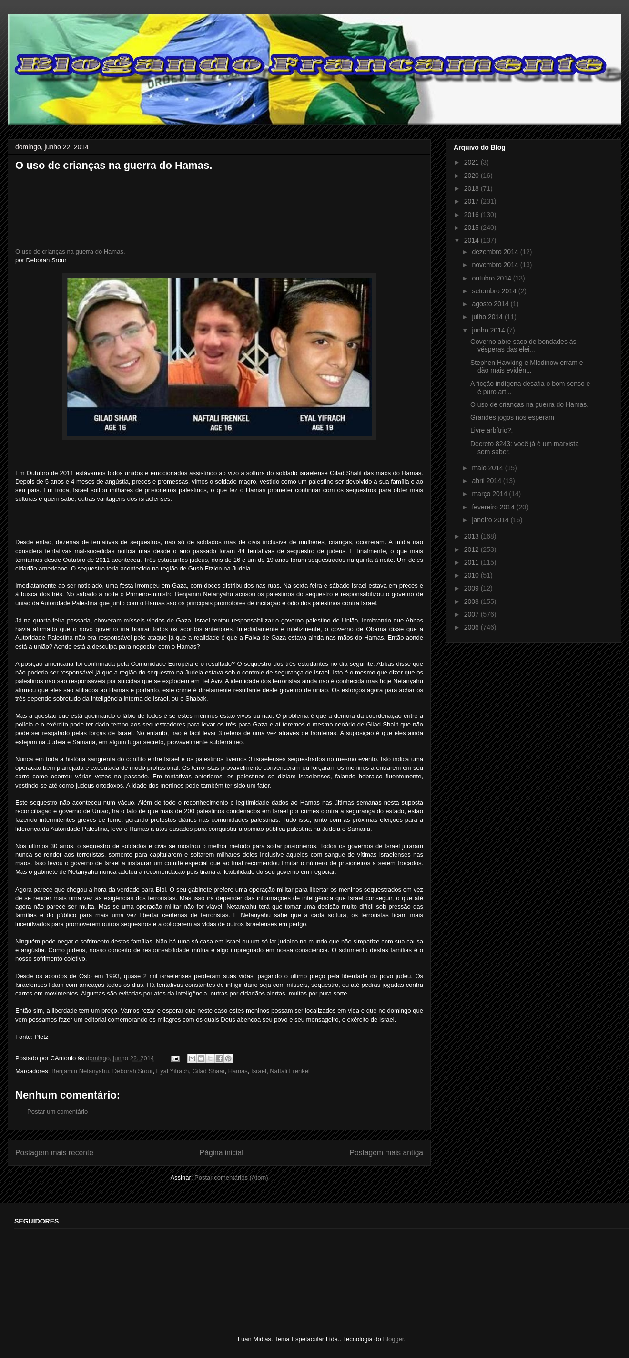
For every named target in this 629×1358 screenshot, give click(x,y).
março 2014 (490, 494)
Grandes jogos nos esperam (512, 417)
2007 (472, 614)
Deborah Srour (132, 1071)
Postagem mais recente (54, 1153)
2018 (472, 188)
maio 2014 (488, 468)
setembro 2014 (495, 291)
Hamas (238, 1071)
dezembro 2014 (496, 252)
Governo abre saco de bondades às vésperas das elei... (523, 345)
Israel (258, 1071)
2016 (472, 214)
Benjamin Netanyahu (80, 1071)
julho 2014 (488, 317)
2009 (472, 588)
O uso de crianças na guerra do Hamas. (70, 251)
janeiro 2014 (491, 520)
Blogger (393, 1339)
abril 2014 (487, 481)
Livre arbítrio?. (491, 430)
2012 (472, 549)
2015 (472, 227)
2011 (472, 562)
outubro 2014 (492, 278)
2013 (472, 536)
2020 (472, 175)
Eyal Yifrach (172, 1071)
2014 (472, 240)
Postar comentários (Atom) (231, 1177)
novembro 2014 (496, 265)
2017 (472, 201)
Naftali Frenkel (290, 1071)
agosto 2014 (491, 304)
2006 (472, 627)
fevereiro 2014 (494, 507)
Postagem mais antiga (386, 1153)
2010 (472, 575)
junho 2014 (489, 330)
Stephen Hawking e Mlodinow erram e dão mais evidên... (526, 366)
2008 (472, 601)
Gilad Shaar (209, 1071)
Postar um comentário (57, 1111)
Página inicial (221, 1153)
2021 (472, 162)
